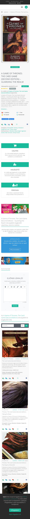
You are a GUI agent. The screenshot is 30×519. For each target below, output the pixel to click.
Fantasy (16, 127)
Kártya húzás (16, 132)
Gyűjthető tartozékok (6, 361)
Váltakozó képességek (15, 131)
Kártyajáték (10, 127)
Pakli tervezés (8, 132)
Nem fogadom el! (15, 514)
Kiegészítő (4, 129)
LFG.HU (21, 1)
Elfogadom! (15, 510)
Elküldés (15, 293)
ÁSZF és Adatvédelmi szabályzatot (15, 498)
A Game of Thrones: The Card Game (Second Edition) (12, 304)
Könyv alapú (13, 129)
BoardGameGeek (15, 1)
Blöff (16, 360)
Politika (3, 360)
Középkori (21, 127)
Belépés (19, 3)
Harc (8, 129)
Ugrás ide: (25, 86)
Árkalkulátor (12, 3)
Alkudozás (20, 360)
